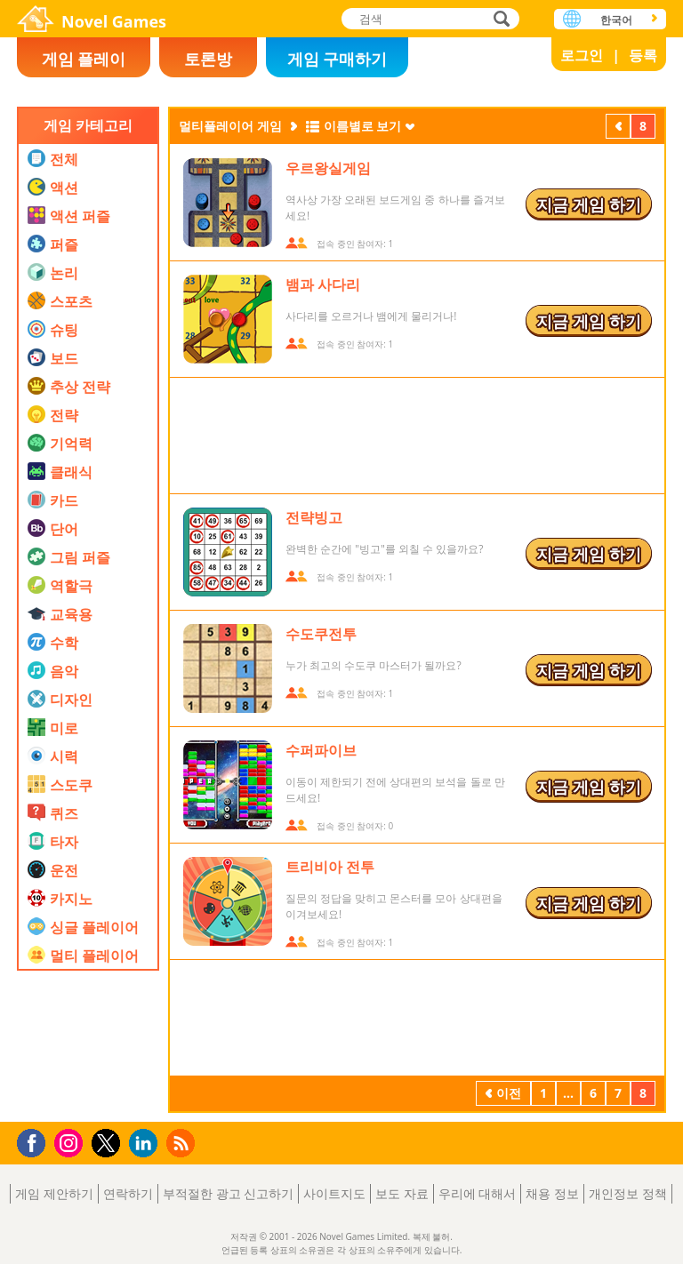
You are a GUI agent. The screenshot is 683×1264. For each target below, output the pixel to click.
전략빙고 (313, 517)
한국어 (616, 20)
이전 (618, 128)
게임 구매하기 (337, 58)
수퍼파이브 (321, 750)
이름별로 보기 (363, 125)
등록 (643, 55)
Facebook (36, 1140)
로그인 (581, 55)
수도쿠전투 (321, 634)
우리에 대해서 (477, 1193)
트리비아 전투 (329, 866)
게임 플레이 (84, 58)
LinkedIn (146, 1143)
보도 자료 (402, 1193)
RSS (182, 1142)
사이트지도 (334, 1193)
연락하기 (128, 1193)
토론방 (208, 58)
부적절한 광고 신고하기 (228, 1193)
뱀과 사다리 (322, 284)
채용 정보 (552, 1193)
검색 (499, 20)
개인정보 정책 (628, 1193)
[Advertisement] (88, 846)
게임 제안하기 (54, 1193)
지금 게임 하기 (588, 204)
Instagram (71, 1141)
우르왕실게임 (328, 168)
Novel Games (113, 21)
